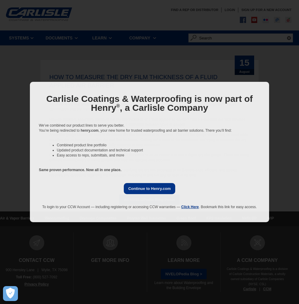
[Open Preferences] (10, 293)
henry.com (90, 130)
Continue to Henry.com (149, 188)
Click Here (190, 207)
